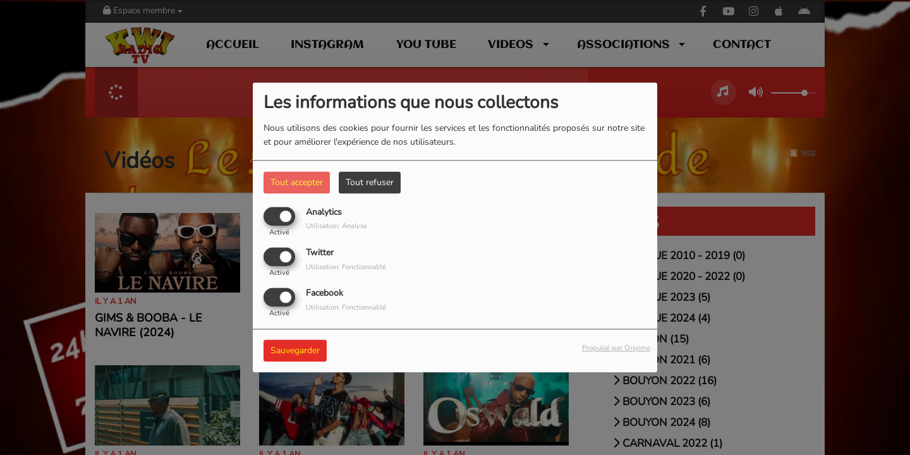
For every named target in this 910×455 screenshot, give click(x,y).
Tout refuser (370, 182)
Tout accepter (296, 182)
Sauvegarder (295, 351)
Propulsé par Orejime (616, 348)
